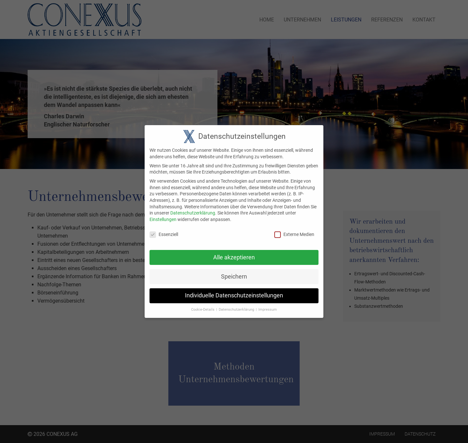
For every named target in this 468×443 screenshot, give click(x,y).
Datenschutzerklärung (192, 208)
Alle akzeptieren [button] (234, 252)
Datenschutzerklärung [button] (236, 305)
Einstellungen (163, 214)
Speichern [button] (234, 271)
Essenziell (164, 230)
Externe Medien (294, 230)
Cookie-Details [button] (202, 305)
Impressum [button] (267, 305)
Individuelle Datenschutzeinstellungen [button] (234, 291)
